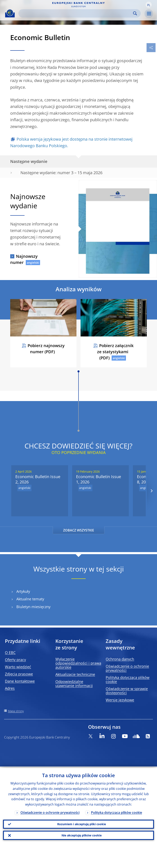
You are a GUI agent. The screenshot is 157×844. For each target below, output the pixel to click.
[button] (149, 5)
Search (135, 13)
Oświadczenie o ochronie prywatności (127, 668)
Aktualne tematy (30, 599)
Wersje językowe (120, 699)
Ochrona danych (120, 659)
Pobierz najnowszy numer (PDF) (46, 348)
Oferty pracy (15, 659)
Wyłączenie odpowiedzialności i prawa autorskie (78, 663)
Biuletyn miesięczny (33, 606)
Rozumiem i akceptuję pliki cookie (81, 823)
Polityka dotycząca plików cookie (127, 679)
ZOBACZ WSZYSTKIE (78, 530)
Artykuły (23, 591)
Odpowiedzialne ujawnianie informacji (74, 683)
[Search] (76, 13)
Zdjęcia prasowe (19, 673)
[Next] (151, 490)
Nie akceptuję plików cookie (82, 835)
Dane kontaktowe (20, 681)
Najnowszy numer (24, 259)
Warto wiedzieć (18, 666)
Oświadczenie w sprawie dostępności (127, 690)
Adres (10, 688)
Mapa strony (16, 711)
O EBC (10, 652)
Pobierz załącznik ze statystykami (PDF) (115, 352)
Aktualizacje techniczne (75, 674)
